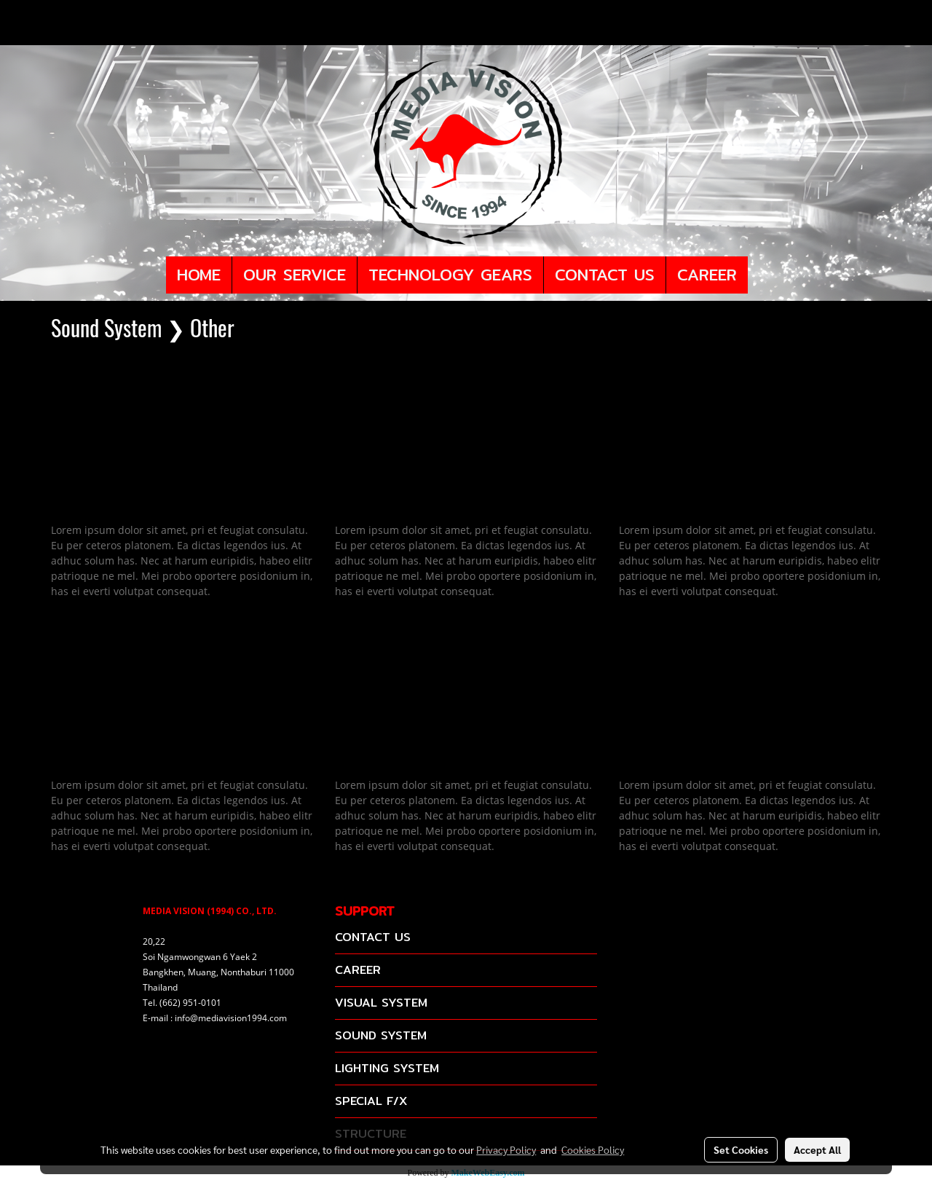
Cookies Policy (592, 1149)
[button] (761, 275)
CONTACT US (605, 274)
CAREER (707, 274)
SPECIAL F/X (371, 1101)
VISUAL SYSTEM (381, 1003)
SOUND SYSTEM (381, 1035)
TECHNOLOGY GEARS (450, 274)
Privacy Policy (506, 1149)
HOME (199, 274)
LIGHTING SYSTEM (387, 1068)
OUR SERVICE (294, 274)
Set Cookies (741, 1149)
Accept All (817, 1149)
